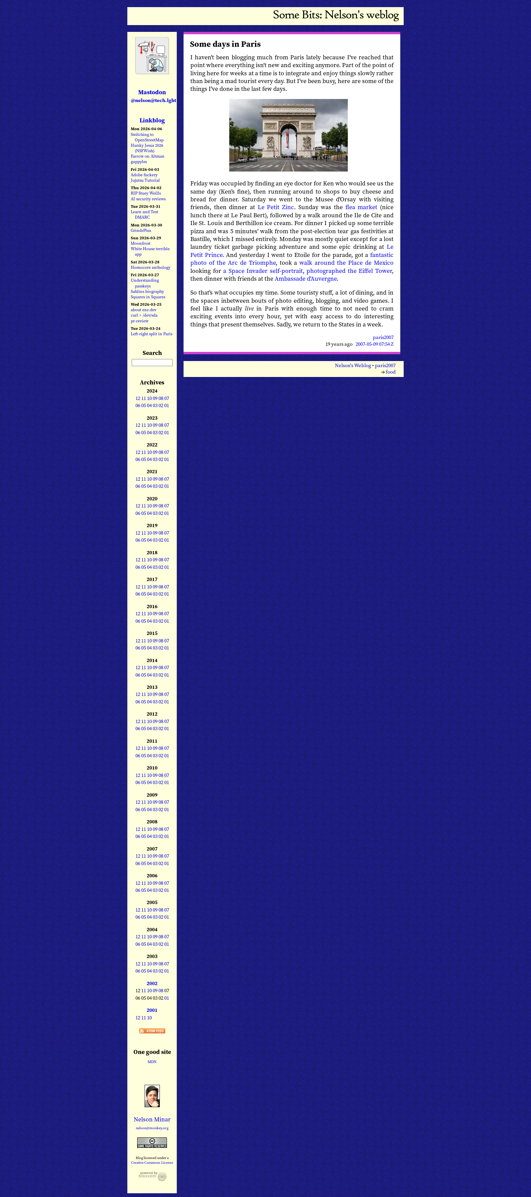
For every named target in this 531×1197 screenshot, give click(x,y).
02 (160, 405)
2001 (152, 1010)
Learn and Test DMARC (144, 214)
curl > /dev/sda (144, 315)
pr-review (139, 321)
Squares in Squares (148, 297)
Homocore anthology (150, 267)
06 (137, 405)
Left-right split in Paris (151, 334)
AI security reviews (148, 199)
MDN (152, 1061)
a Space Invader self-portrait (263, 270)
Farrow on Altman (148, 156)
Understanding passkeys (145, 282)
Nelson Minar (152, 1119)
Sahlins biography (147, 291)
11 (143, 398)
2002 (152, 983)
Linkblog (152, 120)
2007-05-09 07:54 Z (375, 344)
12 (137, 398)
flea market (361, 207)
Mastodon (153, 96)
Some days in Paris (225, 43)
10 (149, 398)
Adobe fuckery (144, 175)
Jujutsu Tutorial (145, 180)
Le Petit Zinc (276, 207)
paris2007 (383, 337)
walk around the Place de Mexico (346, 262)
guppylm (139, 161)
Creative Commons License (152, 1162)
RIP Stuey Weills (146, 193)
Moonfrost (140, 243)
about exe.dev (143, 310)
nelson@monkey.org (152, 1128)
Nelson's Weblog (353, 365)
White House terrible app (150, 251)
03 (155, 405)
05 (143, 405)
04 (149, 405)
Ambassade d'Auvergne (306, 278)
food (391, 371)
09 (155, 398)
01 (166, 405)
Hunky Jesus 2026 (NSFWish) (147, 148)
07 (166, 398)
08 (160, 398)
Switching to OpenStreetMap (147, 137)
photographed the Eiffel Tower (349, 270)
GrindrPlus (141, 230)
